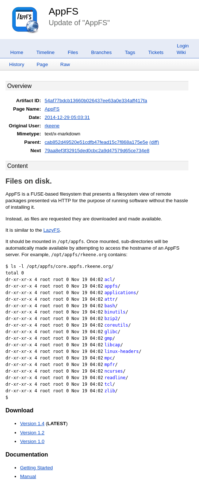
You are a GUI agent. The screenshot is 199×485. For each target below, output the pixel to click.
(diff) (154, 142)
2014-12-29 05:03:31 (67, 117)
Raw (65, 64)
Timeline (46, 52)
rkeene (52, 125)
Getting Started (36, 467)
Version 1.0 (32, 441)
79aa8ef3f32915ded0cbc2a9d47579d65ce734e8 (97, 150)
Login (183, 46)
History (16, 64)
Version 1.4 (32, 423)
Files (73, 52)
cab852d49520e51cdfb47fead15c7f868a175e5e (96, 142)
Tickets (156, 52)
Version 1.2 (32, 432)
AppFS (64, 11)
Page (42, 64)
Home (16, 52)
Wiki (181, 52)
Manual (28, 476)
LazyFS (51, 230)
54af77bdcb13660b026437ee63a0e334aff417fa (96, 100)
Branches (101, 52)
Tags (130, 52)
